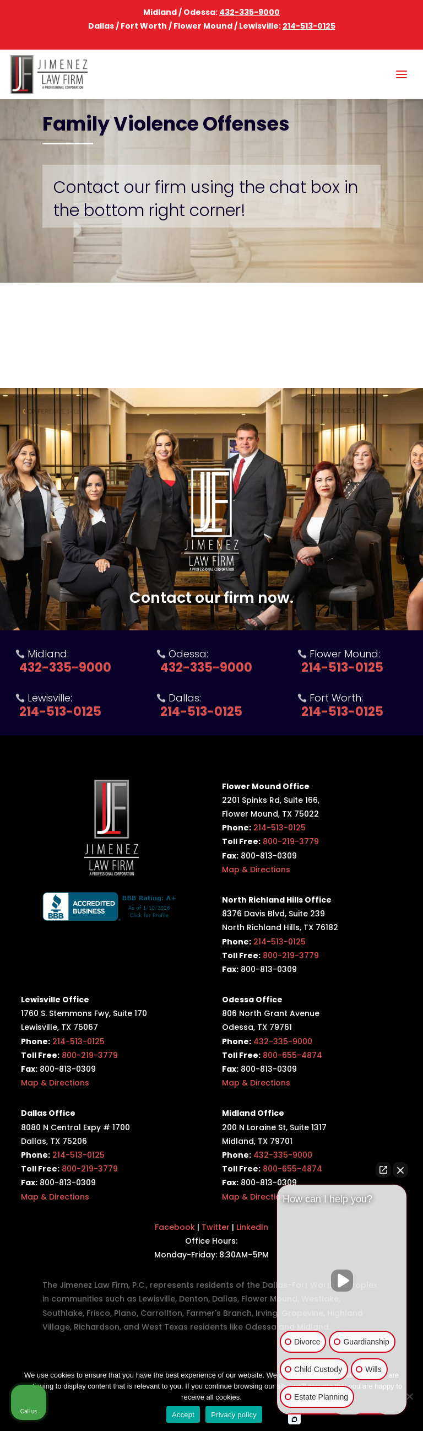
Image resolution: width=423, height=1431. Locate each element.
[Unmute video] (342, 1281)
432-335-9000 (249, 12)
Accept (183, 1415)
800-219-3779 (291, 841)
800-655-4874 (292, 1055)
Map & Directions (256, 869)
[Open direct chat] (383, 1170)
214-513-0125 (309, 25)
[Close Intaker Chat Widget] (400, 1170)
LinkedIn (252, 1227)
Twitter (216, 1227)
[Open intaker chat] (294, 1419)
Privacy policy (234, 1415)
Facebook (175, 1227)
